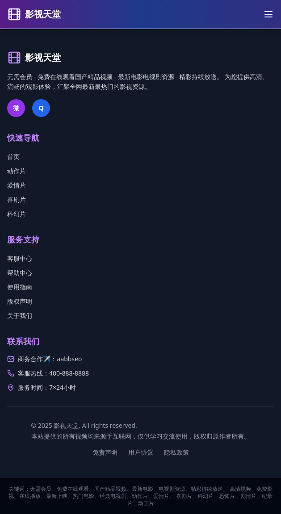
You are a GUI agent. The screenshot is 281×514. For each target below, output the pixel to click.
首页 (13, 156)
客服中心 (19, 258)
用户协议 (140, 452)
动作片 (16, 171)
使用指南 (19, 287)
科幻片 (16, 213)
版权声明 (19, 301)
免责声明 (104, 452)
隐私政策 (176, 452)
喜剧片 (16, 199)
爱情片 (16, 185)
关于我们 (19, 315)
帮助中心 (19, 272)
